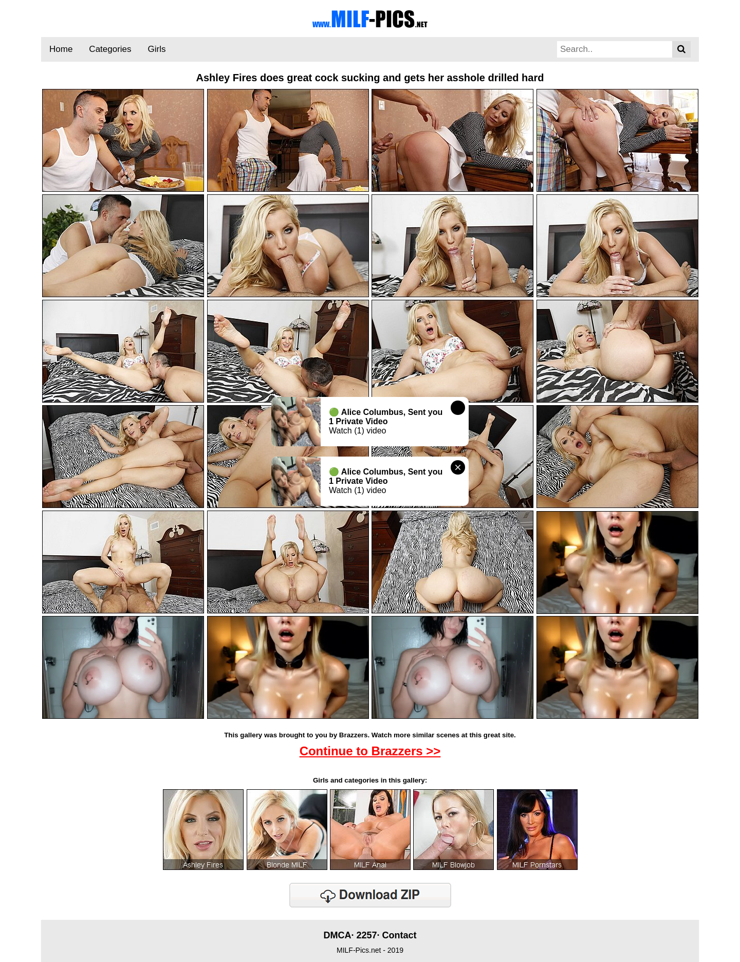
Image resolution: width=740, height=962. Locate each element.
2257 (366, 935)
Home (60, 49)
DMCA (337, 935)
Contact (399, 935)
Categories (110, 49)
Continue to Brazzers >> (370, 751)
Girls (157, 49)
